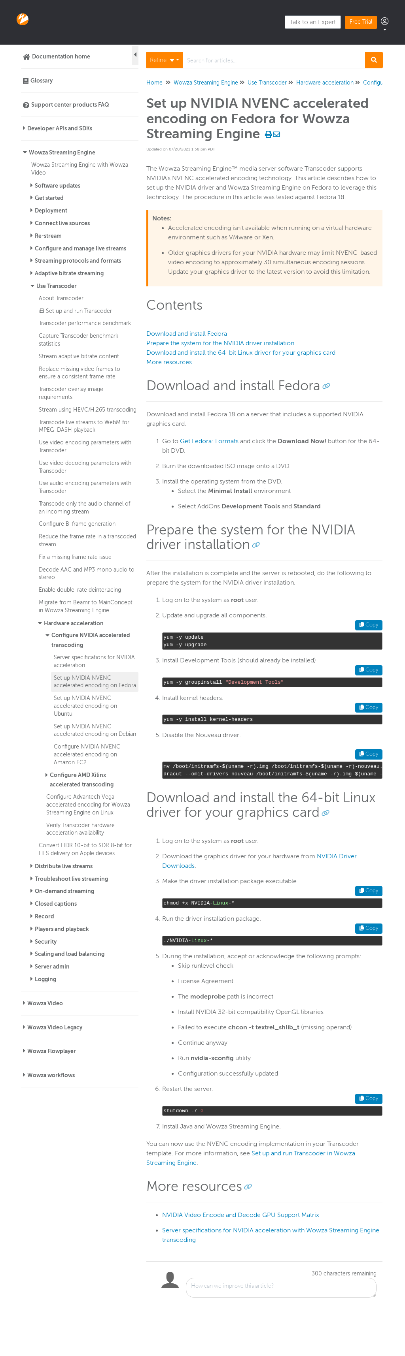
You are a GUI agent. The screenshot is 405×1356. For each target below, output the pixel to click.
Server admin (52, 966)
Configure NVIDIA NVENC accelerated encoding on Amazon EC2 (87, 754)
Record (44, 916)
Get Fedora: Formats (209, 441)
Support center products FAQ (70, 105)
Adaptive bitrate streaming (69, 273)
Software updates (57, 185)
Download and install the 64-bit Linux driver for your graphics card (240, 352)
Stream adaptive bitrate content (79, 356)
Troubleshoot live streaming (71, 879)
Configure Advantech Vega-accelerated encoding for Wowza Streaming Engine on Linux (88, 805)
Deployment (51, 210)
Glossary (41, 80)
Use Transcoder (56, 286)
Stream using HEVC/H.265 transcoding (87, 409)
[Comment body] (281, 1288)
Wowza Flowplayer (51, 1051)
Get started (49, 198)
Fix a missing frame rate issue (75, 557)
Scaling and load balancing (69, 954)
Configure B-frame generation (77, 524)
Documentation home (61, 56)
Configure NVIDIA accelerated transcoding (90, 640)
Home (154, 83)
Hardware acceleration (74, 623)
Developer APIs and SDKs (59, 128)
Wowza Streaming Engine (62, 152)
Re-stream (48, 236)
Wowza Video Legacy (54, 1027)
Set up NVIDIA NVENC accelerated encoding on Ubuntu (85, 706)
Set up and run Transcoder (75, 311)
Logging (45, 979)
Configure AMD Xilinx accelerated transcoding (82, 780)
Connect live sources (62, 223)
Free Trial (361, 22)
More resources (169, 362)
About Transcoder (61, 298)
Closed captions (56, 904)
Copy (369, 625)
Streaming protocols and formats (78, 261)
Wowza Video (45, 1003)
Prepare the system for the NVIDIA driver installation (220, 343)
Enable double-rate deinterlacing (80, 590)
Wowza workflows (51, 1075)
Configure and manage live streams (80, 248)
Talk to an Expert (313, 22)
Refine (162, 60)
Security (46, 941)
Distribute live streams (64, 866)
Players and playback (62, 929)
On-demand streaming (64, 891)
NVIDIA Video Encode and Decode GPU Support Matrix (240, 1215)
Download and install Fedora (186, 333)
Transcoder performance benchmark (85, 323)
